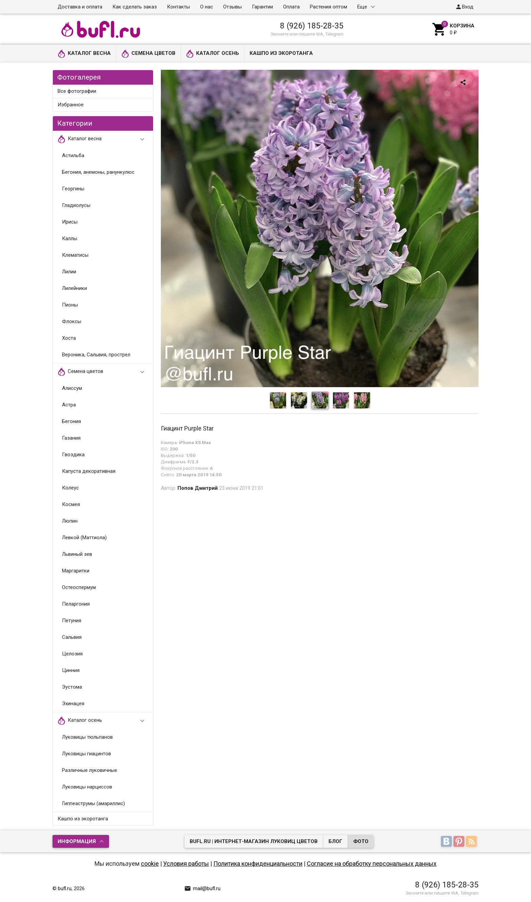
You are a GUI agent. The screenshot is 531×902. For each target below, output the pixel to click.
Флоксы (71, 321)
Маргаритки (75, 571)
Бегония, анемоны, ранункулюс (98, 172)
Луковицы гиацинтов (86, 754)
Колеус (70, 488)
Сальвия (72, 637)
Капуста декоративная (88, 471)
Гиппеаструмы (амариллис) (93, 803)
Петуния (71, 620)
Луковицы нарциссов (87, 787)
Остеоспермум (79, 587)
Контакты (178, 7)
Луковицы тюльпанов (87, 737)
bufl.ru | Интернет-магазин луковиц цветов (254, 841)
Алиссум (72, 388)
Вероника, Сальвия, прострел (96, 355)
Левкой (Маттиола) (84, 537)
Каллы (69, 238)
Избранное (71, 105)
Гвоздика (73, 455)
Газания (71, 438)
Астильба (73, 155)
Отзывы (232, 7)
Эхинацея (73, 703)
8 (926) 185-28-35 (311, 25)
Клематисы (75, 255)
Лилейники (74, 288)
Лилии (69, 272)
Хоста (69, 338)
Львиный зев (77, 554)
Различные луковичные (89, 770)
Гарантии (262, 7)
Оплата (291, 7)
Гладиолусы (76, 205)
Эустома (72, 687)
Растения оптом (328, 7)
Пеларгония (76, 604)
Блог (335, 841)
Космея (71, 504)
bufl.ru (64, 888)
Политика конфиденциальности (257, 863)
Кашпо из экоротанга (281, 53)
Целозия (72, 654)
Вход (464, 6)
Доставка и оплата (80, 7)
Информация (77, 841)
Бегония (71, 421)
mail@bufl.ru (202, 888)
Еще (362, 7)
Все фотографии (77, 91)
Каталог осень (212, 53)
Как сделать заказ (134, 7)
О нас (206, 7)
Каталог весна (84, 53)
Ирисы (70, 222)
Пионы (70, 305)
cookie (150, 863)
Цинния (71, 670)
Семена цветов (148, 53)
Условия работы (186, 863)
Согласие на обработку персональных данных (372, 863)
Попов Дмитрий (197, 488)
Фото (360, 841)
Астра (69, 405)
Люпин (70, 521)
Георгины (73, 189)
